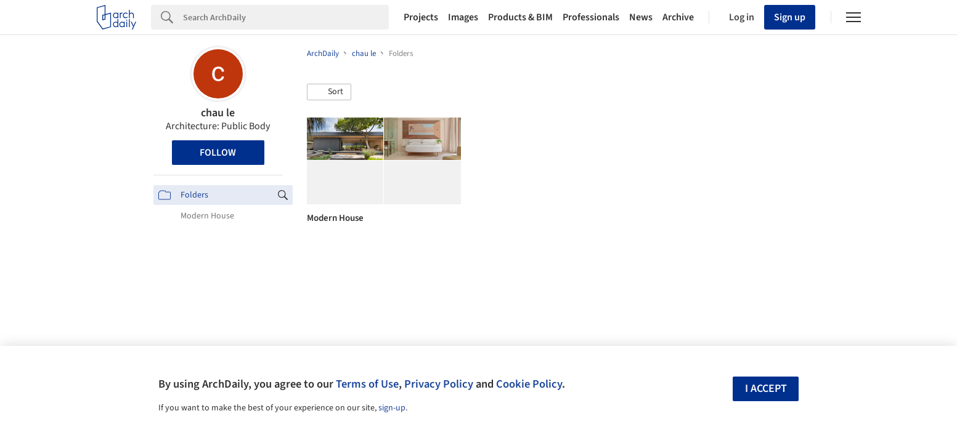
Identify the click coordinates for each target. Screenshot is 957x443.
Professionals (591, 17)
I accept (766, 388)
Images (463, 17)
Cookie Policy (529, 384)
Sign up (789, 17)
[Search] (286, 17)
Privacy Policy (438, 384)
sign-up (391, 408)
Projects (421, 17)
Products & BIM (520, 17)
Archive (678, 17)
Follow (218, 152)
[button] (329, 92)
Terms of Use (367, 384)
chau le (218, 113)
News (641, 17)
